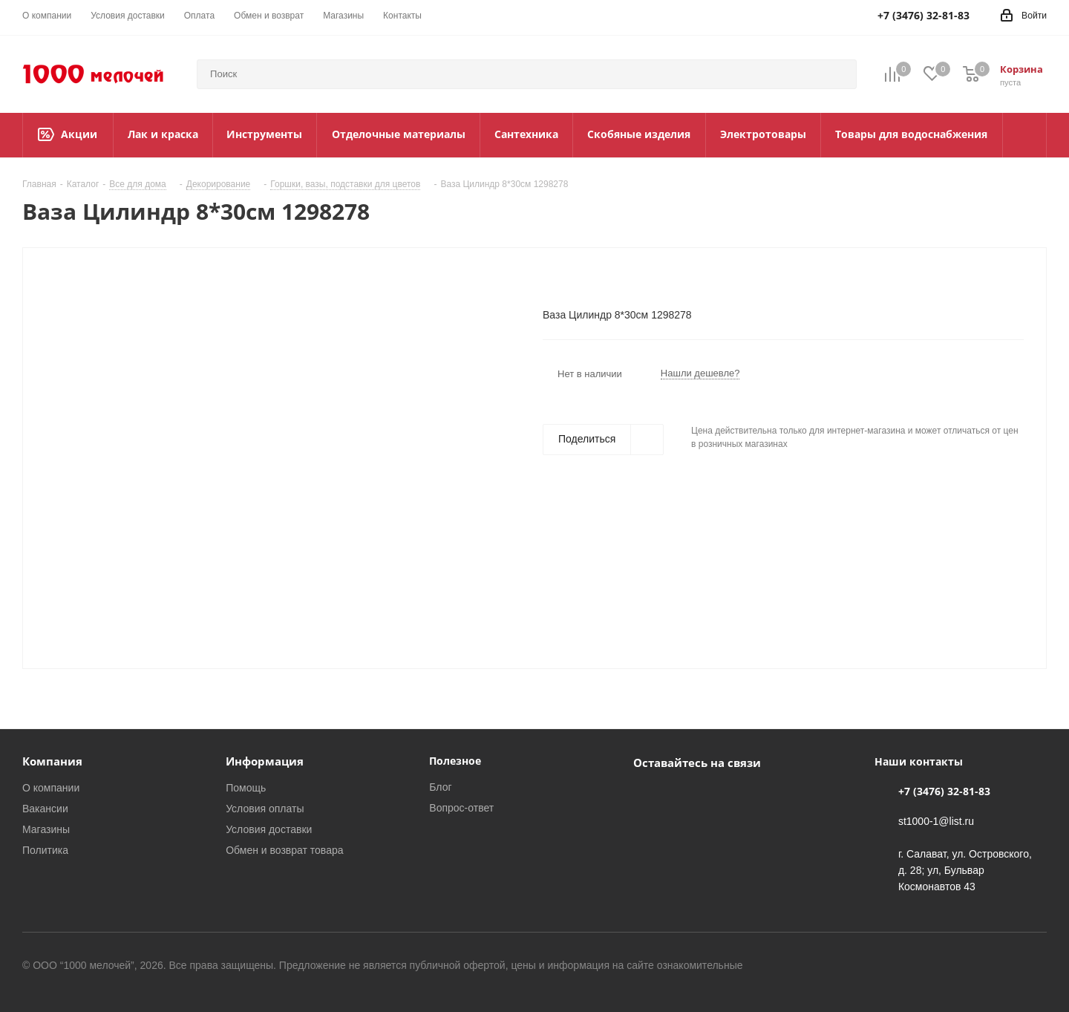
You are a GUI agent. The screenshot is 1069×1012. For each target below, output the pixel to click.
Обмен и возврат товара (284, 850)
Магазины (46, 829)
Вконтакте (648, 797)
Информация (265, 761)
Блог (440, 787)
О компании (50, 788)
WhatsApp (685, 797)
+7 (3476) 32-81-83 (944, 791)
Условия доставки (269, 829)
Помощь (246, 788)
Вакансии (45, 809)
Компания (52, 761)
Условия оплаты (265, 809)
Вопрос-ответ (461, 808)
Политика (45, 850)
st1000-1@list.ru (936, 821)
